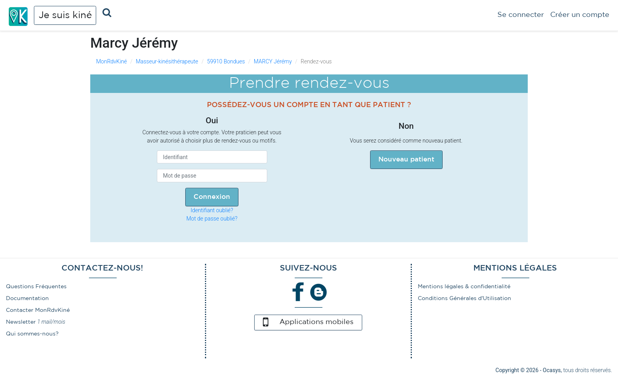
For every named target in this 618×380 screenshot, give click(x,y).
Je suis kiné (65, 15)
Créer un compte (579, 15)
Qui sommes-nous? (32, 334)
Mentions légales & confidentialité (464, 286)
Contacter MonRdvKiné (38, 310)
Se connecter (520, 15)
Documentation (27, 298)
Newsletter (21, 322)
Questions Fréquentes (36, 286)
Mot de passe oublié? (212, 218)
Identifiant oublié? (212, 210)
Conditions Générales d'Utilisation (464, 298)
